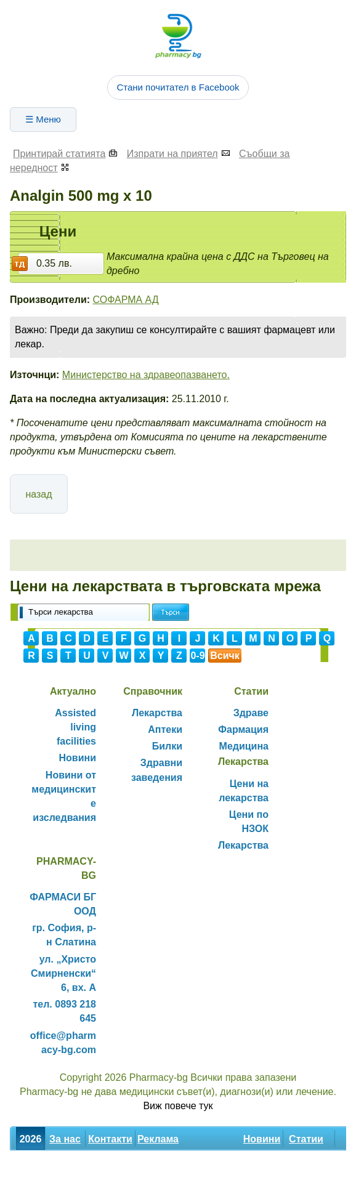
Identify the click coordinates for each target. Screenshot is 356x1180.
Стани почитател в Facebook (177, 87)
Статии (306, 1139)
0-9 (197, 655)
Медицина (244, 746)
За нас (65, 1139)
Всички (225, 656)
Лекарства (157, 713)
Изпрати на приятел (172, 153)
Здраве (251, 713)
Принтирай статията (59, 153)
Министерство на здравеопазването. (146, 375)
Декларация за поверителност (125, 1166)
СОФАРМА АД (126, 299)
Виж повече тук (177, 1106)
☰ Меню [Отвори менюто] (43, 119)
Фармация (243, 729)
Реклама (158, 1139)
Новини (78, 758)
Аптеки (165, 729)
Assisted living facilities (75, 727)
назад (38, 494)
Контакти (110, 1139)
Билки (167, 746)
